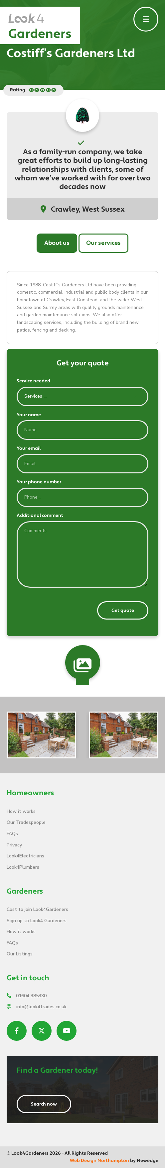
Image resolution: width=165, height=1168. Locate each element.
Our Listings (20, 954)
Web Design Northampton (99, 1161)
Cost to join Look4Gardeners (37, 909)
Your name (29, 415)
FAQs (12, 833)
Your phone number (39, 482)
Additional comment (40, 516)
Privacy (14, 845)
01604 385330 (27, 996)
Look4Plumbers (23, 867)
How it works (21, 811)
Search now (44, 1104)
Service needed (33, 381)
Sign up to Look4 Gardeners (37, 921)
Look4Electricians (25, 856)
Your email (29, 448)
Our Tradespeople (26, 822)
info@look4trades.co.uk (37, 1007)
